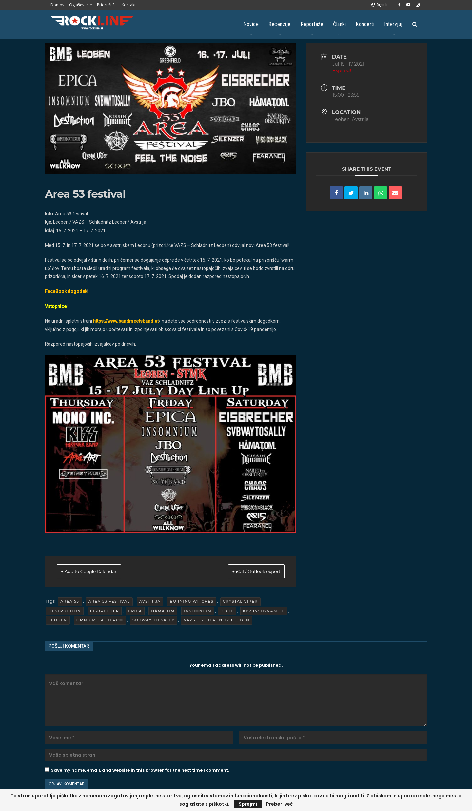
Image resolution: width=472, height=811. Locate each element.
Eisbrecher (104, 611)
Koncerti (365, 24)
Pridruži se (107, 5)
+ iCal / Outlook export (248, 572)
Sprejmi (248, 804)
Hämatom (163, 611)
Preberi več (279, 804)
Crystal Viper (240, 602)
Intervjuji (393, 24)
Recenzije (279, 24)
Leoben (58, 621)
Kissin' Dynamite (264, 611)
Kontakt (129, 5)
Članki (339, 24)
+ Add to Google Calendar (97, 572)
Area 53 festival (109, 602)
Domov (57, 5)
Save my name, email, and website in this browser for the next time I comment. (140, 771)
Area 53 (69, 602)
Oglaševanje (80, 5)
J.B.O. (227, 611)
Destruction (65, 611)
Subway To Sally (153, 621)
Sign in (380, 4)
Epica (135, 611)
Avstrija (150, 602)
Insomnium (197, 611)
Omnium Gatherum (99, 621)
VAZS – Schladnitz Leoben (216, 621)
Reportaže (312, 24)
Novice (251, 24)
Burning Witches (191, 602)
